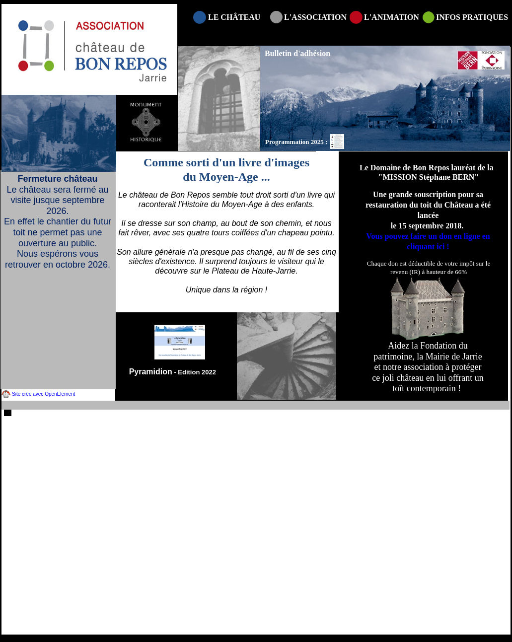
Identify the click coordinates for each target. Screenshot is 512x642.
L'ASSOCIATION (315, 17)
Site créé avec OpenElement (43, 394)
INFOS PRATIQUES (472, 17)
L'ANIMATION (391, 17)
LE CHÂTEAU (234, 17)
